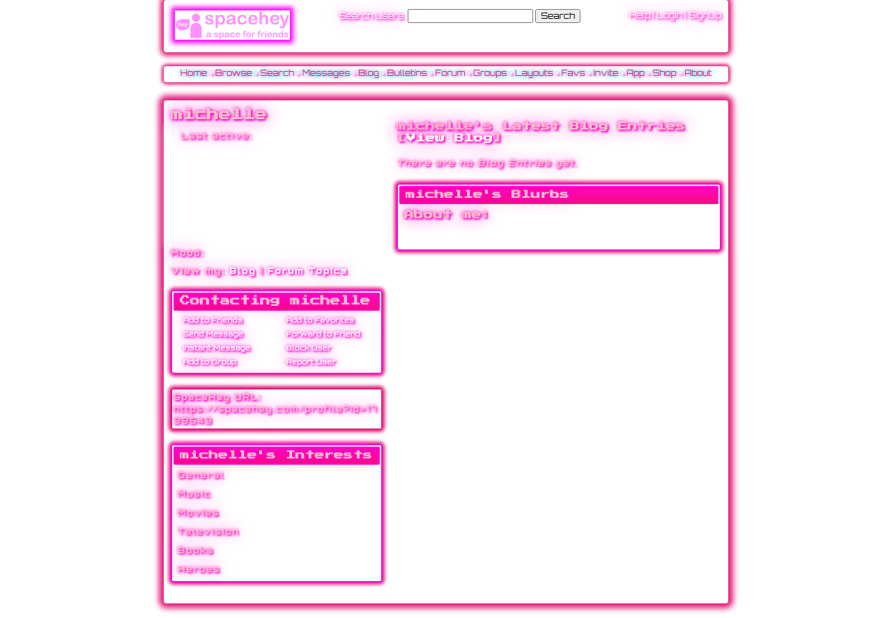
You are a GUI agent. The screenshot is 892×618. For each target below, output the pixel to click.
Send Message (210, 334)
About (698, 73)
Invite (605, 73)
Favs (573, 73)
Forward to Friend (321, 334)
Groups (490, 73)
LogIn (669, 15)
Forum (451, 73)
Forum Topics (308, 270)
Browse (233, 73)
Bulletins (407, 73)
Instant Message (214, 348)
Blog (368, 73)
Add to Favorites (318, 320)
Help (639, 15)
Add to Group (207, 361)
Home (194, 73)
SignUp (705, 15)
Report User (309, 361)
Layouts (534, 73)
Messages (326, 73)
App (635, 73)
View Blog (449, 138)
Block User (306, 348)
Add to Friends (210, 320)
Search (558, 15)
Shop (664, 73)
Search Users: (372, 15)
